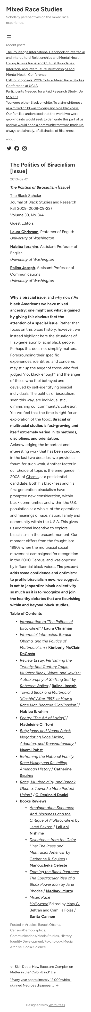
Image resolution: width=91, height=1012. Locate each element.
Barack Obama (49, 925)
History (66, 936)
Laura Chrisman (58, 628)
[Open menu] (9, 36)
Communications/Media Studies (34, 936)
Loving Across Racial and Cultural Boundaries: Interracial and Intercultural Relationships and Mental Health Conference (40, 68)
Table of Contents (26, 613)
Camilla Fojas (61, 910)
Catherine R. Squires (47, 859)
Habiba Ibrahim (24, 246)
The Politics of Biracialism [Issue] (42, 168)
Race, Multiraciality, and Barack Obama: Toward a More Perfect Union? (47, 788)
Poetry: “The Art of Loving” (42, 718)
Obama (32, 476)
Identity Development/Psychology (36, 941)
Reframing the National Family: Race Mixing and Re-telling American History (47, 763)
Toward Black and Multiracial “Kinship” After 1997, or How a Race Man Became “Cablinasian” (48, 699)
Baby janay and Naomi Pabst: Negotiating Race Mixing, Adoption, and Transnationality (47, 737)
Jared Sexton (41, 827)
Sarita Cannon (42, 916)
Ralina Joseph (22, 267)
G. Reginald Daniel (51, 795)
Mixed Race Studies (34, 9)
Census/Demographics (27, 930)
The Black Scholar (25, 195)
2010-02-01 (19, 179)
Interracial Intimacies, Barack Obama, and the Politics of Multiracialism (45, 641)
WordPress (57, 1005)
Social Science (34, 947)
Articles (31, 925)
